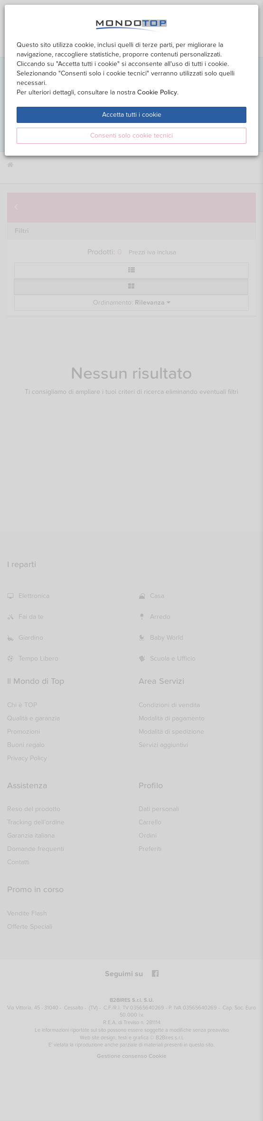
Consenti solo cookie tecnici (131, 135)
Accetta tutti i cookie (131, 115)
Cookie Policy (157, 92)
